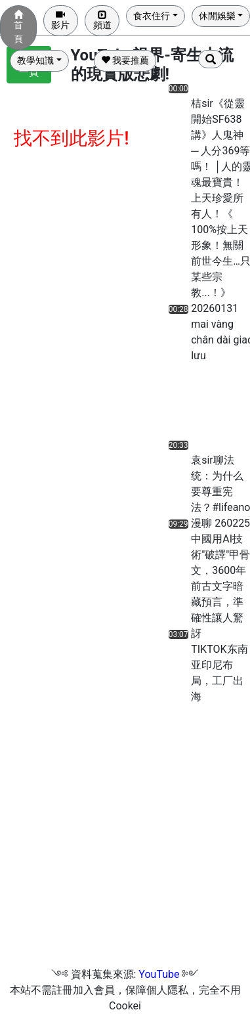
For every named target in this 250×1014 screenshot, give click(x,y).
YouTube (158, 974)
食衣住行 (151, 16)
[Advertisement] (200, 405)
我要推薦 (125, 60)
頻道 (102, 20)
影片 (60, 20)
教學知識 (35, 60)
